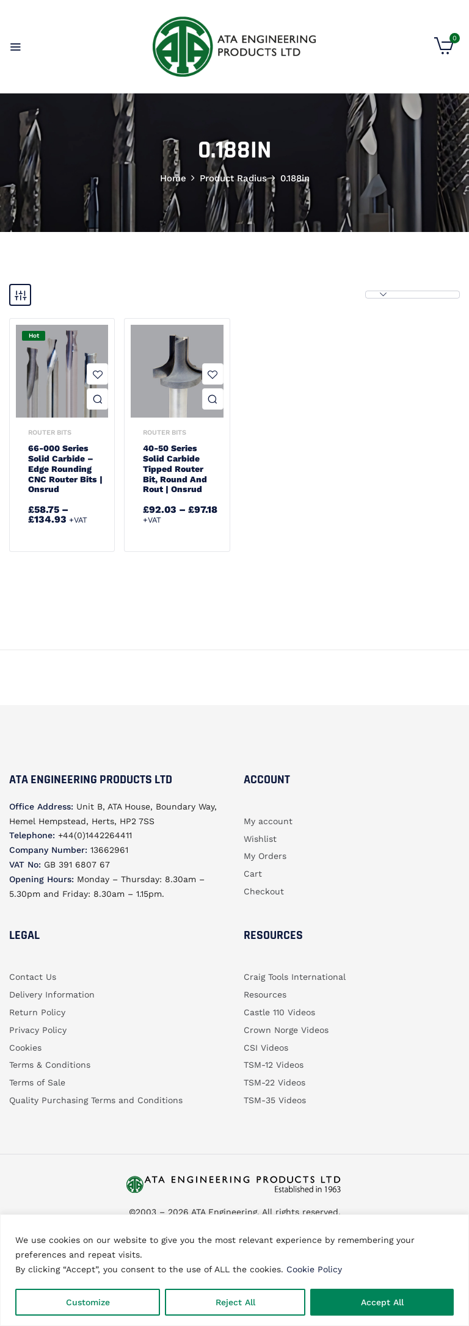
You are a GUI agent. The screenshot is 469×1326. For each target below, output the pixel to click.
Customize (88, 1302)
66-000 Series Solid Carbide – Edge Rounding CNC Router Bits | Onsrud (65, 468)
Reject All (235, 1302)
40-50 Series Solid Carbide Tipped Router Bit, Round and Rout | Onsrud (175, 468)
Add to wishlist (97, 374)
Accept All (382, 1302)
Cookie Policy (314, 1269)
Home (173, 178)
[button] (444, 51)
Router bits (49, 433)
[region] (234, 1270)
